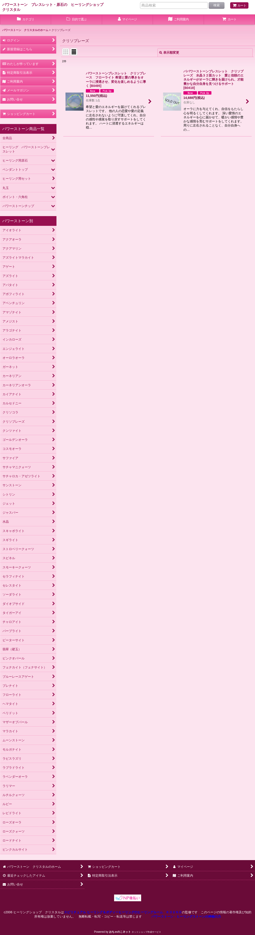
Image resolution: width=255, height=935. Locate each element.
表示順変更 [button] (169, 52)
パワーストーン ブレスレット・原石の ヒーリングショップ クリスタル (54, 7)
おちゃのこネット (120, 931)
